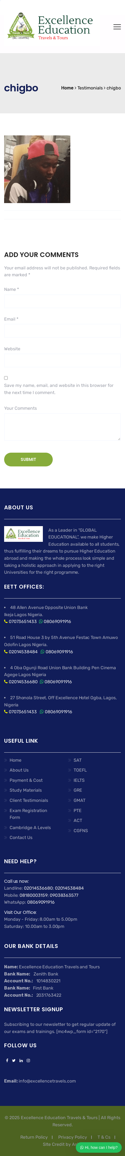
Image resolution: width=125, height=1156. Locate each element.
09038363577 (64, 895)
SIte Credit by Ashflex (65, 1144)
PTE (78, 810)
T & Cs (104, 1137)
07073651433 (23, 621)
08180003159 (34, 895)
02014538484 (23, 651)
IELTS (79, 780)
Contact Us (21, 837)
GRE (78, 790)
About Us (19, 770)
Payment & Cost (26, 780)
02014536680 (23, 681)
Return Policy (34, 1137)
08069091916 (57, 621)
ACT (78, 820)
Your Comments (20, 408)
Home (15, 760)
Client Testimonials (29, 800)
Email (11, 319)
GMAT (79, 800)
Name (11, 289)
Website (12, 348)
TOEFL (80, 770)
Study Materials (26, 790)
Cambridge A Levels (30, 827)
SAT (78, 760)
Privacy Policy (72, 1137)
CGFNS (81, 830)
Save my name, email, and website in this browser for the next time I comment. (58, 389)
